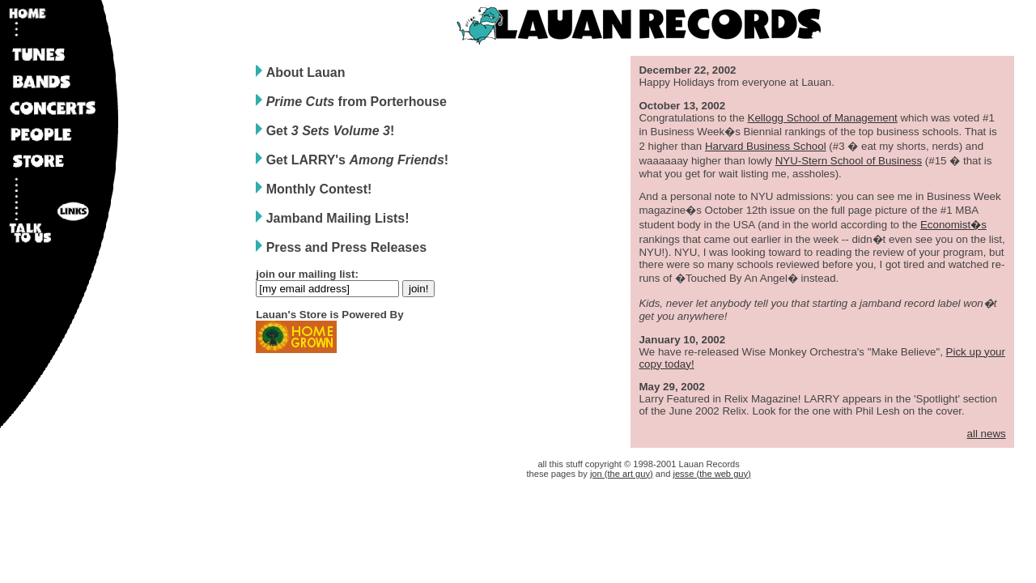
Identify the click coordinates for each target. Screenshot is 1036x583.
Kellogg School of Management (823, 118)
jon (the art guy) (621, 474)
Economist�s (953, 225)
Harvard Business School (765, 146)
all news (986, 434)
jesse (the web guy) (711, 474)
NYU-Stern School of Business (849, 161)
